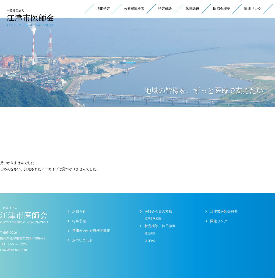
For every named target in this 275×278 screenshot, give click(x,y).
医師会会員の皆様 (158, 211)
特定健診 (165, 9)
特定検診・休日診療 (160, 226)
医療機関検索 (134, 9)
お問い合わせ (82, 240)
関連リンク (252, 9)
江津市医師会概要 (224, 211)
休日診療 (192, 9)
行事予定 (103, 9)
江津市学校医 (153, 218)
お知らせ (79, 211)
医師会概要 (221, 9)
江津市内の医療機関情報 (91, 231)
